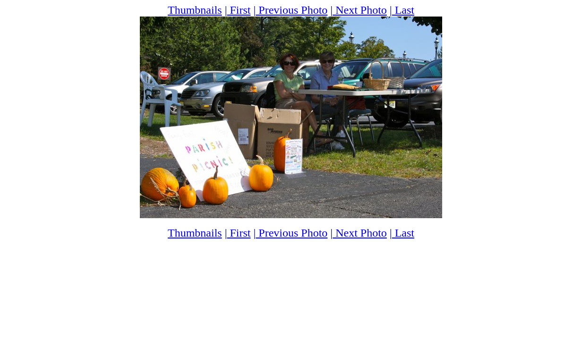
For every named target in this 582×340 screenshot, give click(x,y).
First (239, 10)
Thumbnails (195, 10)
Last (403, 10)
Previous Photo (291, 10)
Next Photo (360, 10)
